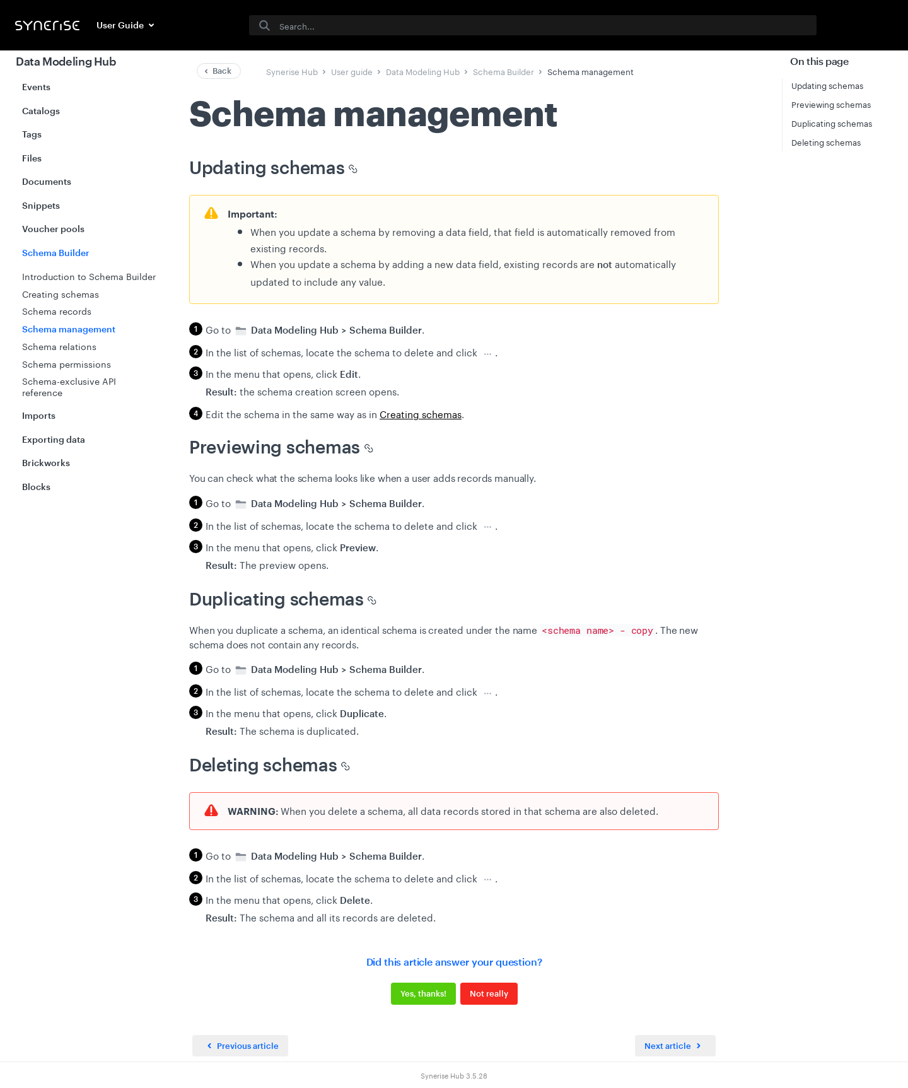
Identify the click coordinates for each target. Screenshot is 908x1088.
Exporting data (53, 439)
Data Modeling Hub (66, 61)
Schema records (56, 310)
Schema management (68, 329)
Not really (489, 993)
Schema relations (59, 346)
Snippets (41, 205)
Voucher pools (53, 228)
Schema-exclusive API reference (69, 386)
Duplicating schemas (831, 122)
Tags (32, 134)
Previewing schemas (831, 103)
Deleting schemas (826, 141)
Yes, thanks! (423, 993)
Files (32, 158)
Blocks (36, 486)
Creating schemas (60, 293)
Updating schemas (827, 84)
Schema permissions (66, 363)
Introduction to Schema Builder (89, 276)
